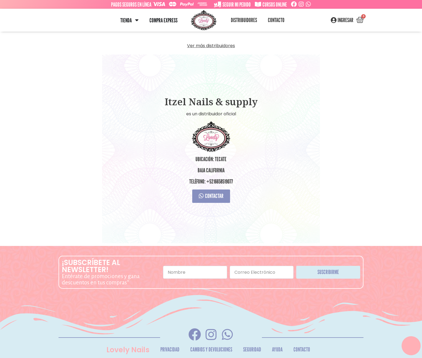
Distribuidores (244, 20)
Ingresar (345, 20)
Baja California (211, 170)
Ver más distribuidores (211, 46)
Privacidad (169, 349)
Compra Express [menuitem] (163, 20)
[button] (136, 20)
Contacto (276, 20)
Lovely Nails (127, 350)
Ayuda (277, 349)
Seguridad (252, 349)
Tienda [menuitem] (126, 20)
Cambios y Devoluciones (211, 349)
